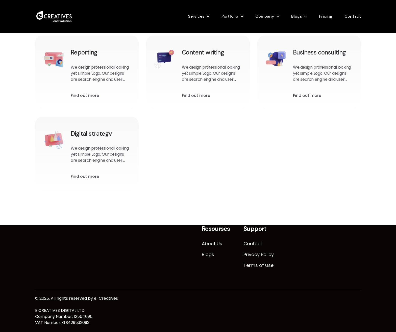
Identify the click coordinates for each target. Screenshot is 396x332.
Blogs (296, 16)
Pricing (325, 16)
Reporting (84, 53)
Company (264, 16)
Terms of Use (258, 265)
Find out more (85, 96)
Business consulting (319, 53)
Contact (352, 16)
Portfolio (229, 16)
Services (196, 16)
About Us (212, 243)
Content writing (203, 53)
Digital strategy (91, 134)
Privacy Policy (258, 254)
